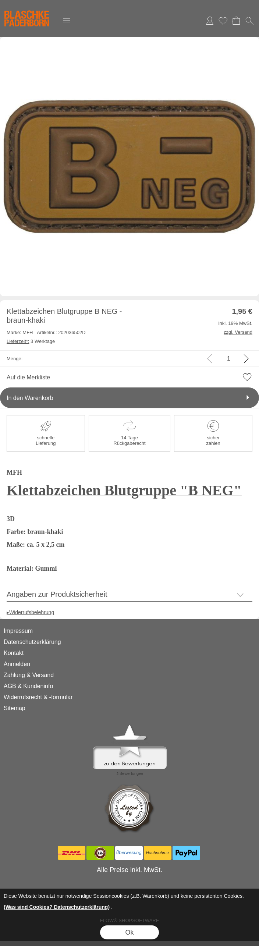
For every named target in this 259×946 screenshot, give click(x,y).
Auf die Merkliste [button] (28, 377)
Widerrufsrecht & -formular (38, 697)
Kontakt (14, 653)
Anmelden (209, 20)
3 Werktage (31, 341)
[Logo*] (27, 8)
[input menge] (229, 358)
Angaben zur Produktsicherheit (57, 594)
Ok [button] (129, 932)
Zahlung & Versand (29, 675)
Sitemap (14, 708)
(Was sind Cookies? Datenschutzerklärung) (57, 907)
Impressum (18, 631)
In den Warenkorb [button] (30, 398)
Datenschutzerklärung (32, 642)
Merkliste (223, 20)
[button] (66, 20)
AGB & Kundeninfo (28, 686)
